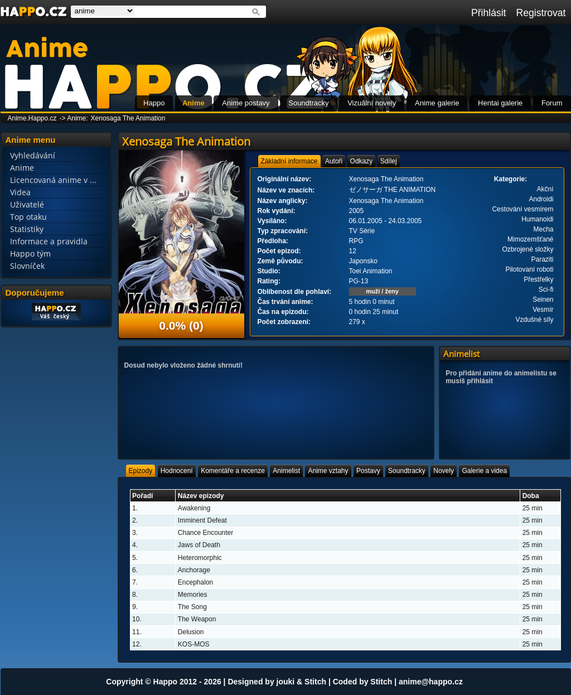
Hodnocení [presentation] (177, 471)
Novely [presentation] (443, 471)
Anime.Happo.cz (32, 118)
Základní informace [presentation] (289, 161)
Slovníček (27, 265)
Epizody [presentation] (141, 471)
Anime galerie (437, 103)
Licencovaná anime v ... (53, 180)
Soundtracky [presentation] (406, 471)
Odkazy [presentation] (361, 161)
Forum (552, 103)
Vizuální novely (371, 103)
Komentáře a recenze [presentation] (233, 471)
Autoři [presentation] (333, 161)
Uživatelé (27, 204)
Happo (153, 103)
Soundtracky (308, 103)
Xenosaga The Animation (128, 118)
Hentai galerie (500, 103)
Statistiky (26, 229)
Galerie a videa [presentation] (484, 471)
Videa (20, 192)
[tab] (289, 161)
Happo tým (30, 253)
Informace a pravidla (49, 241)
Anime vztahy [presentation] (328, 471)
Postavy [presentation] (368, 471)
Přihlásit (488, 12)
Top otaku (28, 216)
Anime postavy (245, 103)
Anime (193, 103)
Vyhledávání (32, 155)
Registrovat (541, 12)
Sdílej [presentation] (388, 161)
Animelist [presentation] (286, 471)
